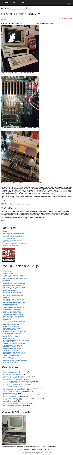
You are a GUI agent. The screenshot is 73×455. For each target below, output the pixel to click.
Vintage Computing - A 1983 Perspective (14, 391)
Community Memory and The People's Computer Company (19, 388)
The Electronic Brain (8, 386)
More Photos (4, 201)
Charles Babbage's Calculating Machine (14, 389)
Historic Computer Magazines (11, 396)
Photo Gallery (7, 241)
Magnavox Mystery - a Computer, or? (13, 379)
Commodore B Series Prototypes (12, 374)
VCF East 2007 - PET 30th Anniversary (13, 384)
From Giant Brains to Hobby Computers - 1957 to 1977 (18, 394)
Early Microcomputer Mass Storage (12, 405)
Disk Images (6, 235)
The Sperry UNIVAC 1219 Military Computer (15, 382)
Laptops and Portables (9, 393)
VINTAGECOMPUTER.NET (14, 3)
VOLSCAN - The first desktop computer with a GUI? (17, 376)
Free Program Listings (9, 400)
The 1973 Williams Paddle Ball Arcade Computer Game (18, 381)
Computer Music (7, 401)
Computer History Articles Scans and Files (14, 236)
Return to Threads (66, 18)
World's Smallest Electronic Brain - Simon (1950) (16, 398)
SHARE (3, 19)
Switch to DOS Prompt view (10, 245)
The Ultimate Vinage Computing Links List (14, 243)
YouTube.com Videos (9, 238)
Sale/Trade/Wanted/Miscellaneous (12, 240)
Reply (3, 221)
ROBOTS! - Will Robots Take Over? (12, 377)
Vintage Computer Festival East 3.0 (12, 372)
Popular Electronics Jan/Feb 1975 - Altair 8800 (15, 403)
